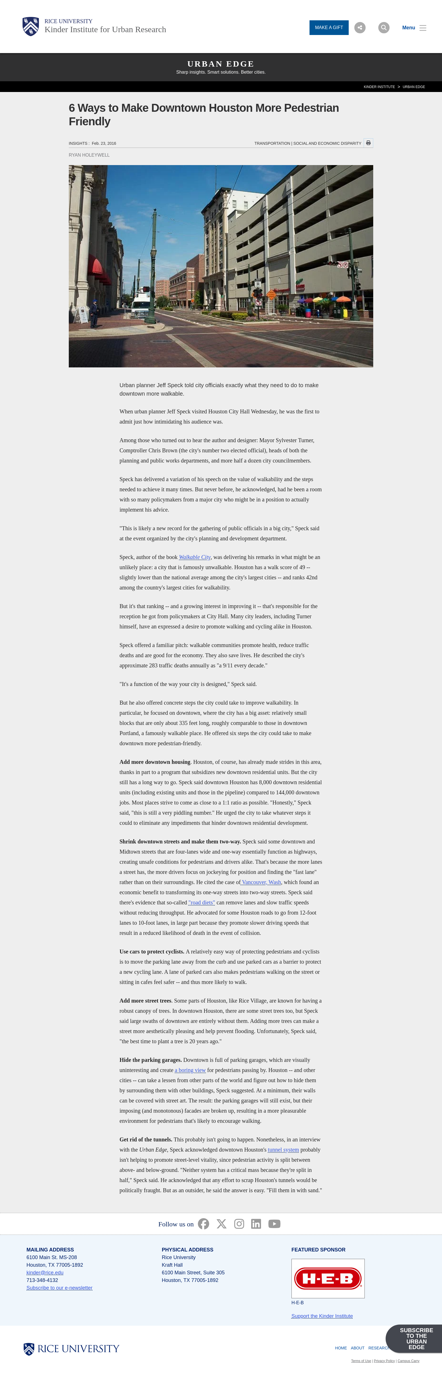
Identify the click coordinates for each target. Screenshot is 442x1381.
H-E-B (297, 1302)
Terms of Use (361, 1361)
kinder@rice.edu (44, 1272)
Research (379, 1348)
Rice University (69, 21)
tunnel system (283, 1150)
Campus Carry (408, 1361)
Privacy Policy (384, 1361)
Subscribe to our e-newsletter (59, 1288)
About (357, 1348)
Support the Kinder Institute (322, 1316)
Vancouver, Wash (261, 882)
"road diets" (202, 902)
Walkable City (195, 557)
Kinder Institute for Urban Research (105, 29)
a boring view (190, 1070)
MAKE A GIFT (329, 27)
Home (341, 1348)
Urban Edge (221, 63)
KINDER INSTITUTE (379, 87)
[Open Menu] (410, 27)
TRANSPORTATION (272, 143)
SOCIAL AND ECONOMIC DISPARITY (327, 143)
